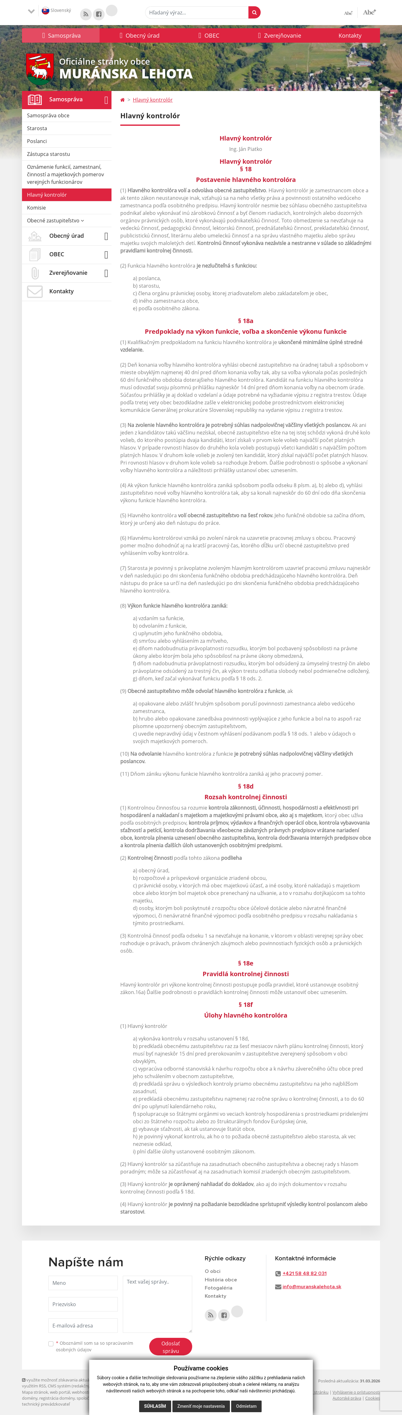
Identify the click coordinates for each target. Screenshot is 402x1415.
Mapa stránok (35, 1392)
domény (29, 1398)
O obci (213, 1271)
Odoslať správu (170, 1347)
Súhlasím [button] (155, 1406)
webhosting (83, 1392)
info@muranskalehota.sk (312, 1287)
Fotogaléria (218, 1288)
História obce (221, 1280)
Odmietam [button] (246, 1406)
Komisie (36, 208)
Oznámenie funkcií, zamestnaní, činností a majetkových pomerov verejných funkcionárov (65, 175)
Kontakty (350, 35)
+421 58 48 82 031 (305, 1274)
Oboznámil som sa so (94, 1346)
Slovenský (56, 10)
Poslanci (37, 141)
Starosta (37, 128)
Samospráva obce (48, 115)
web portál (60, 1392)
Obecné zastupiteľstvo (55, 220)
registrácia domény (57, 1398)
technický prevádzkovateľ (46, 1404)
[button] (61, 35)
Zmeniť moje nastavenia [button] (201, 1406)
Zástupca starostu (48, 154)
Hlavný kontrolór (47, 195)
